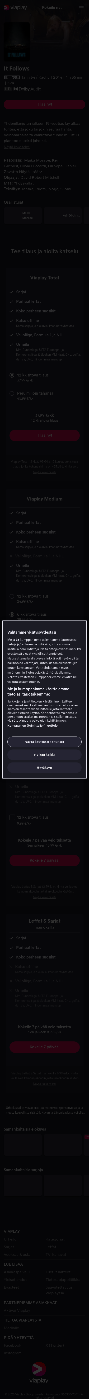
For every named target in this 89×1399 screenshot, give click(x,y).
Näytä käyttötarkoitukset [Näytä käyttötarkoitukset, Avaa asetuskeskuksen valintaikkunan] (44, 741)
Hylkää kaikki (44, 754)
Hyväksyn (44, 767)
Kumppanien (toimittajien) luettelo (32, 725)
